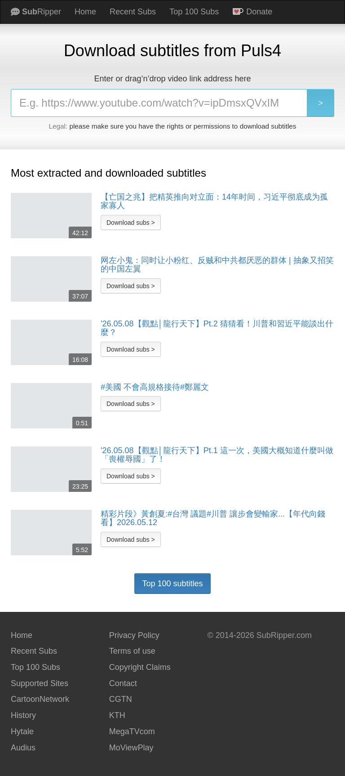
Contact (123, 683)
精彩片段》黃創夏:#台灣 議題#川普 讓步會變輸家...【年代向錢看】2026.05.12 (213, 518)
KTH (117, 715)
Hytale (22, 731)
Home (85, 11)
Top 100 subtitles (172, 583)
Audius (23, 747)
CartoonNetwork (40, 699)
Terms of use (132, 651)
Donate (252, 11)
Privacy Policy (134, 635)
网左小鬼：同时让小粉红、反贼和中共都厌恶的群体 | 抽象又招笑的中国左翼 (217, 265)
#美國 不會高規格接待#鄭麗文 (155, 387)
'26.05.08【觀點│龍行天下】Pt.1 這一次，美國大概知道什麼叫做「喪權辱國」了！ (217, 455)
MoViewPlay (131, 747)
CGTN (120, 699)
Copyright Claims (140, 667)
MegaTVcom (132, 731)
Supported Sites (39, 683)
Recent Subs (133, 11)
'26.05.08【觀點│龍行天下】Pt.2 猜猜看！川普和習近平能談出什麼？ (217, 328)
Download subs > (130, 222)
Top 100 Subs (194, 11)
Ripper (36, 11)
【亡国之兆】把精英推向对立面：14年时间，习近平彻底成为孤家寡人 (214, 201)
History (23, 715)
